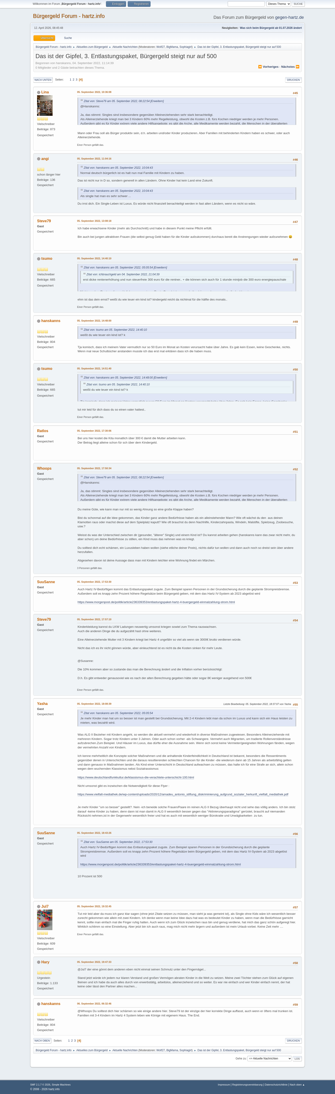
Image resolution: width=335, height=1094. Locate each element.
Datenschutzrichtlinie (276, 1084)
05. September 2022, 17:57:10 (94, 619)
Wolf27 (160, 47)
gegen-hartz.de (289, 17)
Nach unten (43, 80)
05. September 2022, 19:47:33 (94, 962)
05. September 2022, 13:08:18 (94, 220)
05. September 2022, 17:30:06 (94, 430)
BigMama (172, 47)
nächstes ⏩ (290, 66)
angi (45, 159)
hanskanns (50, 321)
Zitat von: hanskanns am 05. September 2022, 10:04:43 (118, 167)
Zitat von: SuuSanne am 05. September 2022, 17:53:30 (118, 842)
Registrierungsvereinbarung (247, 1084)
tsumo (46, 258)
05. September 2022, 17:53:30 (94, 581)
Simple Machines (61, 1084)
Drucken (293, 80)
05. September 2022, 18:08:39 (94, 703)
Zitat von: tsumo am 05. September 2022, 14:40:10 (115, 329)
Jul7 (45, 906)
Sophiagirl (186, 47)
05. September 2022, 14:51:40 (94, 368)
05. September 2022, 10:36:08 (94, 92)
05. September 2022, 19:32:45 (94, 906)
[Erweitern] (157, 101)
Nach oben (42, 1040)
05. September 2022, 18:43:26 (94, 832)
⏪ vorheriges (268, 66)
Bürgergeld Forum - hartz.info (69, 16)
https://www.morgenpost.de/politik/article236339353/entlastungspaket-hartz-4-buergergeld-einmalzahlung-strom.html (156, 602)
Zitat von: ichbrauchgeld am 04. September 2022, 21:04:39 (122, 274)
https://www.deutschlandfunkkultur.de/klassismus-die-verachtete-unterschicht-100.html (136, 777)
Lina (45, 92)
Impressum (224, 1084)
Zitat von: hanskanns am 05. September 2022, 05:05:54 (118, 267)
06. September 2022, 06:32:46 (94, 1003)
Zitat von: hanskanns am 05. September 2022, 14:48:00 (118, 377)
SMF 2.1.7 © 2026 (40, 1084)
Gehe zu (240, 1058)
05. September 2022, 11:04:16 (94, 158)
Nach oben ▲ (297, 1084)
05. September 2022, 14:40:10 (94, 258)
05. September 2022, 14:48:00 (94, 320)
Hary (45, 962)
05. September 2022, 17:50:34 (94, 468)
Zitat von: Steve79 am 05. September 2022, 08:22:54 (117, 101)
